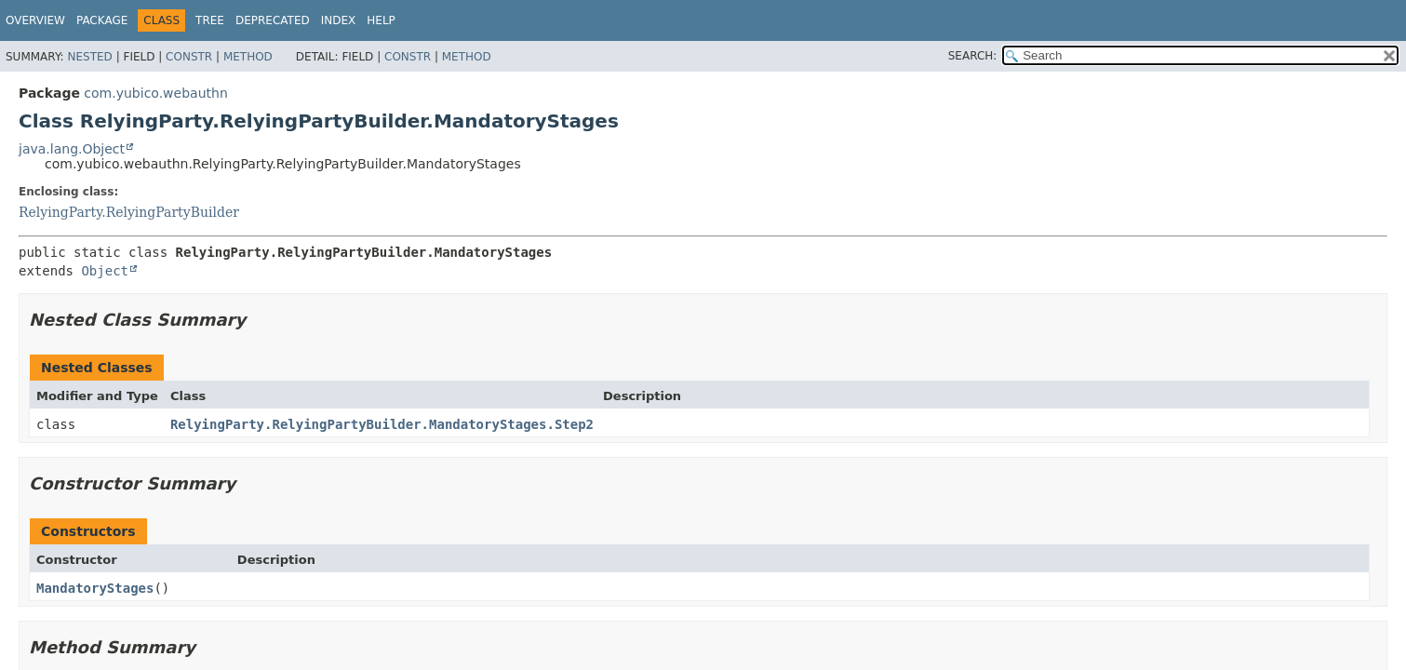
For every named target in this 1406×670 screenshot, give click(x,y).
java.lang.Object (72, 148)
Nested (89, 56)
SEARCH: (973, 55)
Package (101, 20)
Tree (209, 20)
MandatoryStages (95, 588)
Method (248, 56)
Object (104, 270)
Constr (189, 56)
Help (381, 20)
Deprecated (272, 20)
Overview (35, 20)
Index (338, 20)
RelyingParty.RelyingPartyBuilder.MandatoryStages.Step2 (382, 424)
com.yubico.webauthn (155, 93)
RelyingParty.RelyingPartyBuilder (129, 212)
